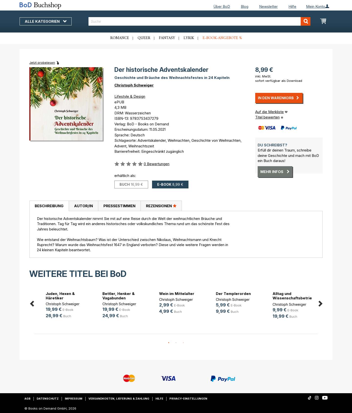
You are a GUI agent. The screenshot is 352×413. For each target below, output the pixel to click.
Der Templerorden (233, 293)
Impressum (73, 398)
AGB (27, 398)
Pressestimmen (119, 206)
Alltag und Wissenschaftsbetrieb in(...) (293, 298)
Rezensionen (161, 205)
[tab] (49, 206)
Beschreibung (49, 206)
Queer (144, 38)
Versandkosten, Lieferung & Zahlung (118, 398)
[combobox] (199, 21)
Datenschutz (48, 398)
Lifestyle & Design (129, 96)
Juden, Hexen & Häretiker (60, 295)
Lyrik (189, 38)
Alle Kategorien (45, 21)
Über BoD (221, 6)
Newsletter (268, 6)
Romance (119, 38)
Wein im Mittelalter (176, 293)
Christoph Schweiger (134, 85)
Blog (244, 6)
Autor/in (83, 206)
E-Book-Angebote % (222, 38)
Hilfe (292, 6)
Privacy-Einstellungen (188, 398)
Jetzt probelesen (42, 63)
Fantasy (167, 38)
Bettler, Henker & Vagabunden (118, 295)
